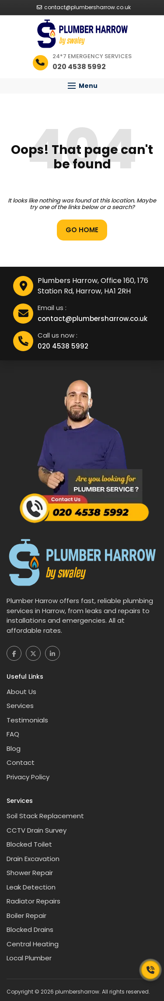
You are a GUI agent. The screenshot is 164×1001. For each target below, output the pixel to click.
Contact (21, 762)
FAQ (13, 734)
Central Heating (33, 944)
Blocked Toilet (29, 844)
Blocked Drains (30, 929)
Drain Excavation (33, 858)
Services (20, 705)
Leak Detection (31, 887)
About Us (21, 691)
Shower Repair (30, 872)
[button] (82, 86)
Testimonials (27, 720)
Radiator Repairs (33, 901)
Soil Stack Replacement (45, 815)
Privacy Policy (28, 776)
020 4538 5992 (63, 346)
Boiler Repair (26, 915)
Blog (14, 748)
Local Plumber (29, 958)
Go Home (82, 229)
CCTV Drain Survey (36, 830)
